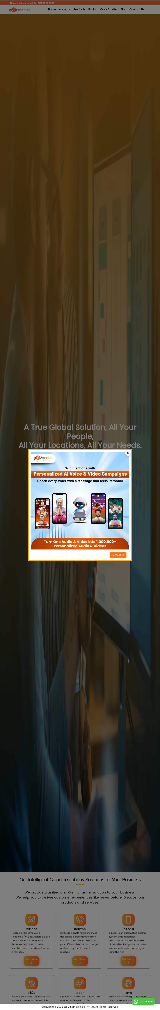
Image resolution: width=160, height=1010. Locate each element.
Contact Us (118, 554)
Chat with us (143, 1002)
